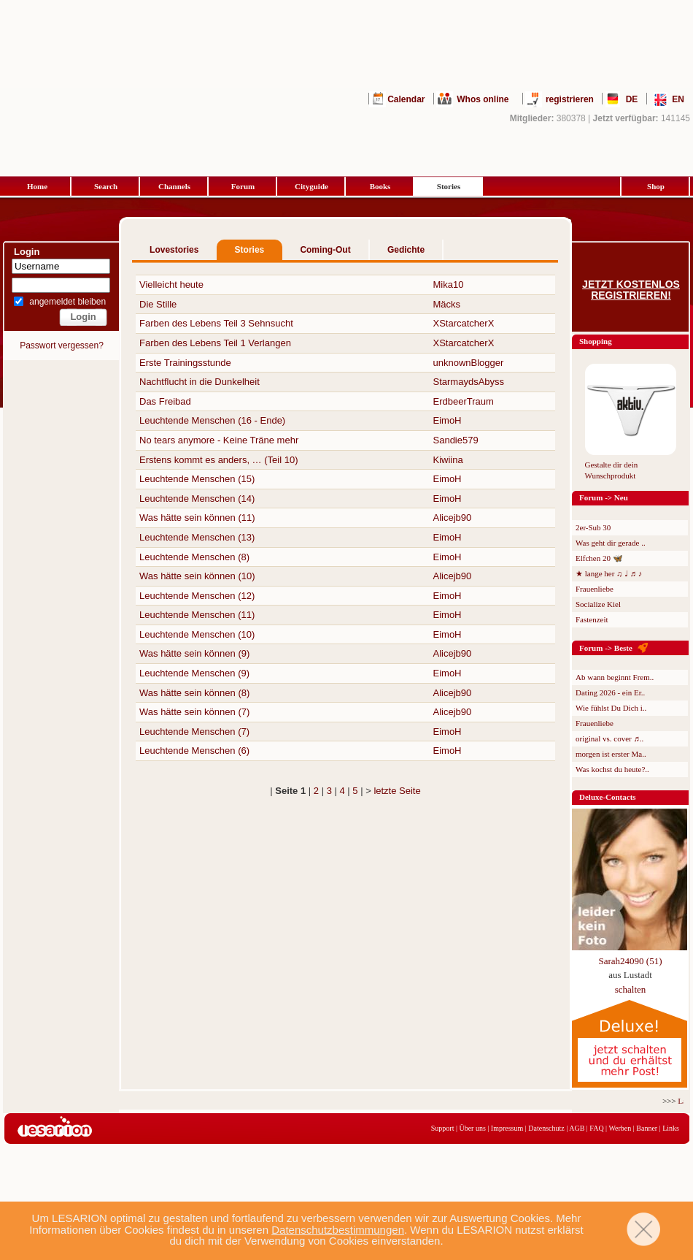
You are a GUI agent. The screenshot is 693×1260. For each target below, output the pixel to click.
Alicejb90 (452, 517)
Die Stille (158, 304)
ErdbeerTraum (463, 401)
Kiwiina (448, 459)
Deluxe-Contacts (607, 797)
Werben (619, 1128)
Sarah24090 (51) (630, 960)
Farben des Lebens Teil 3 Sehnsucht (216, 323)
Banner (646, 1128)
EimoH (447, 420)
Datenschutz (546, 1128)
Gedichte (406, 250)
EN (678, 99)
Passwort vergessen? (62, 345)
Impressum (507, 1128)
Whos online (482, 99)
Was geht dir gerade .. (611, 542)
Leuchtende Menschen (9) (194, 673)
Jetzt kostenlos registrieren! (631, 290)
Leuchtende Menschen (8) (194, 556)
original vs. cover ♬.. (609, 738)
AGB (576, 1128)
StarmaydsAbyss (469, 381)
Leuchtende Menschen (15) (197, 478)
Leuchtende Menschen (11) (197, 614)
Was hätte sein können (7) (194, 711)
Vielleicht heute (171, 284)
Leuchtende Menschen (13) (197, 537)
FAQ (596, 1128)
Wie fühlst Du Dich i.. (611, 707)
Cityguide (311, 186)
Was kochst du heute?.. (612, 769)
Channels (174, 186)
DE (632, 99)
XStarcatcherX (464, 323)
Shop (656, 186)
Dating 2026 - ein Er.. (610, 692)
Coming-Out (325, 250)
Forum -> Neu (603, 497)
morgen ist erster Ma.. (611, 753)
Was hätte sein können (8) (194, 692)
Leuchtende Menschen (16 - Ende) (212, 420)
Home (37, 186)
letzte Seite (396, 790)
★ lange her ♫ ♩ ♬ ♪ (609, 573)
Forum (243, 186)
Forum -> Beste (605, 648)
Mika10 (448, 284)
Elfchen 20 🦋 (599, 558)
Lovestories (174, 250)
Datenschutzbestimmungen (337, 1229)
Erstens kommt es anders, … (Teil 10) (218, 459)
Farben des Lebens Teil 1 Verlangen (215, 342)
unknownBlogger (468, 362)
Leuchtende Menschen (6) (194, 750)
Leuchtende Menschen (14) (197, 498)
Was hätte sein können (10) (197, 575)
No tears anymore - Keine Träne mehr (218, 440)
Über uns (472, 1128)
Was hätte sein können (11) (197, 517)
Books (380, 186)
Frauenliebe (594, 588)
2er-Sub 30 (593, 527)
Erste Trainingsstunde (185, 362)
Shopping (595, 341)
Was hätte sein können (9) (194, 653)
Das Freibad (165, 401)
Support (442, 1128)
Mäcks (447, 304)
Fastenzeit (592, 619)
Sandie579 (456, 440)
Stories (448, 186)
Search (105, 186)
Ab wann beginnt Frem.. (615, 677)
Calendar (406, 99)
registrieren (570, 99)
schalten (630, 989)
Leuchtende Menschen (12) (197, 595)
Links (670, 1128)
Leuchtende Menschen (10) (197, 634)
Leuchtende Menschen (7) (194, 731)
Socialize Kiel (598, 604)
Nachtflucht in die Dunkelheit (199, 381)
